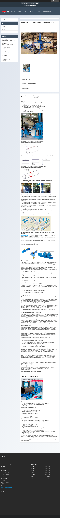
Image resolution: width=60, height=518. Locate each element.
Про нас (31, 11)
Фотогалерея (4, 459)
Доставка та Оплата (47, 11)
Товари (25, 11)
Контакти (38, 11)
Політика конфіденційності (40, 516)
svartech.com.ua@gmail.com (7, 52)
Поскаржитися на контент (31, 516)
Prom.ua (35, 515)
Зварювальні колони (25, 235)
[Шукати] (16, 19)
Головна (19, 11)
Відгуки (3, 31)
